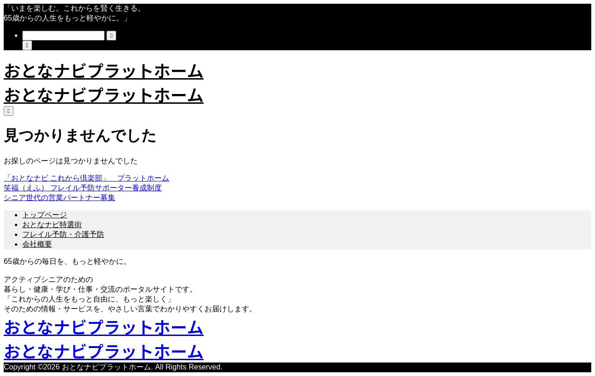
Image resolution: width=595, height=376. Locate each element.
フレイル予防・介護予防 (63, 234)
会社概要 (37, 244)
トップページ (44, 215)
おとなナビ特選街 (52, 224)
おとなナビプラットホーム (104, 70)
